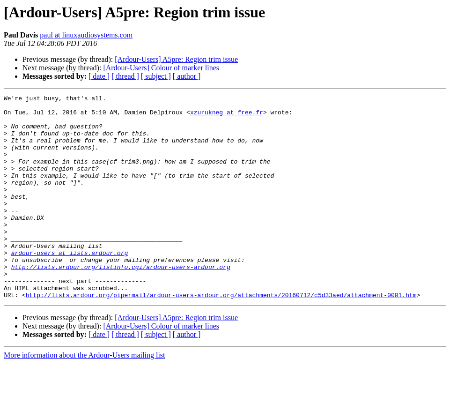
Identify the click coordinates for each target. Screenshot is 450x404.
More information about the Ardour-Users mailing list (84, 396)
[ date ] (99, 76)
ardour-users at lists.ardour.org (69, 285)
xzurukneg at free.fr (226, 116)
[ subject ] (156, 76)
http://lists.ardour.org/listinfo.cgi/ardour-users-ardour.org (120, 302)
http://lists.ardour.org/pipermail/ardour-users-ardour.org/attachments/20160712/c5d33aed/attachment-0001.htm (221, 335)
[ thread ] (125, 76)
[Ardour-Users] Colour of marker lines (161, 68)
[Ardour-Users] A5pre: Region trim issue (176, 59)
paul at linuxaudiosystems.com (86, 35)
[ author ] (187, 76)
